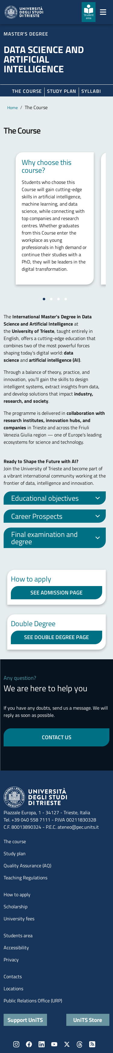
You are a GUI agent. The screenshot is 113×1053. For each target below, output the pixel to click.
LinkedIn (42, 1044)
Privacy (11, 959)
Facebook (29, 1044)
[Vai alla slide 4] (65, 299)
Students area (18, 935)
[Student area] (89, 12)
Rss (92, 1044)
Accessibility (16, 947)
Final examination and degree (56, 538)
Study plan (61, 91)
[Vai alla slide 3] (58, 299)
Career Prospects (56, 517)
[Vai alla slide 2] (51, 299)
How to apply (17, 894)
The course (27, 91)
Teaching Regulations (25, 877)
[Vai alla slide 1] (44, 299)
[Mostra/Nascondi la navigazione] (103, 12)
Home (12, 107)
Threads (79, 1044)
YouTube (54, 1044)
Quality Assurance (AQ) (27, 865)
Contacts (13, 976)
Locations (13, 988)
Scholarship (15, 906)
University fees (19, 918)
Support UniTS (25, 1019)
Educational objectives (56, 499)
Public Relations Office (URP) (33, 1000)
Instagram (16, 1044)
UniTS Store (87, 1019)
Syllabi (91, 91)
